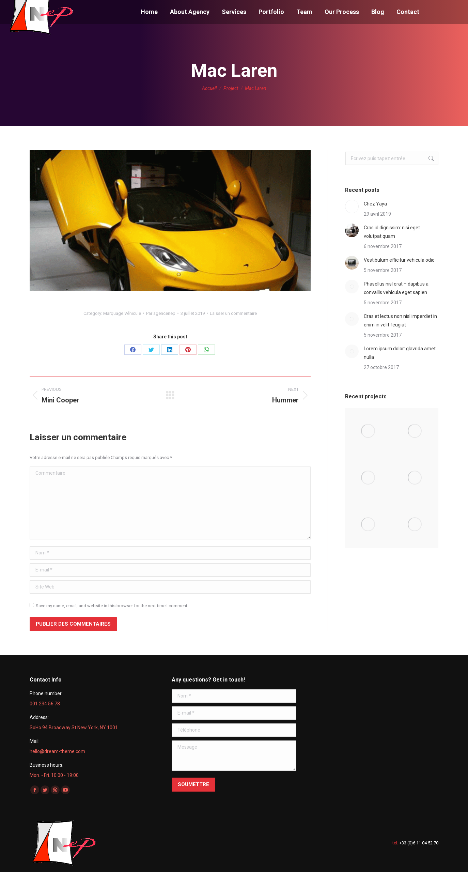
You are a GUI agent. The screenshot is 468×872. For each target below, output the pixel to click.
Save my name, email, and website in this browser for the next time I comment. (112, 605)
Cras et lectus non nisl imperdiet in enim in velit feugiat (400, 320)
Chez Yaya (375, 203)
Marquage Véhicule (122, 313)
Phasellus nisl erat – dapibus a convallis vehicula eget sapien (396, 288)
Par (160, 313)
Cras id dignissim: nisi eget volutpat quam (392, 232)
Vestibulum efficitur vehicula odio (399, 260)
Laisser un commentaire (233, 313)
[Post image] (352, 206)
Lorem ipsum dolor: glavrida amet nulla (400, 353)
